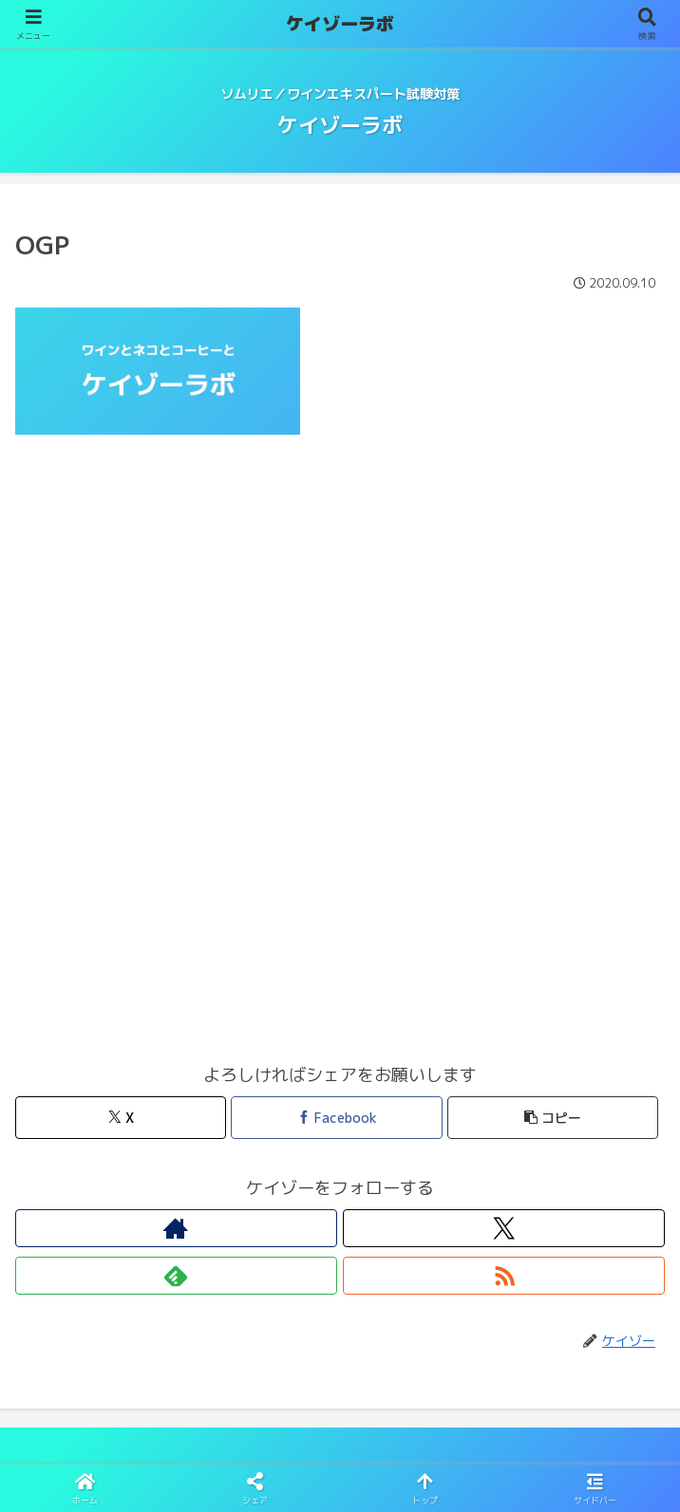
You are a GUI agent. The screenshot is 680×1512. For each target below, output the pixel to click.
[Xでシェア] (120, 1117)
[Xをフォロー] (504, 1228)
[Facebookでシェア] (336, 1117)
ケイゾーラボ (340, 23)
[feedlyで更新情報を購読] (176, 1276)
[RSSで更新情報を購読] (504, 1276)
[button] (552, 1117)
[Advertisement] (340, 601)
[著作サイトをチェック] (176, 1228)
